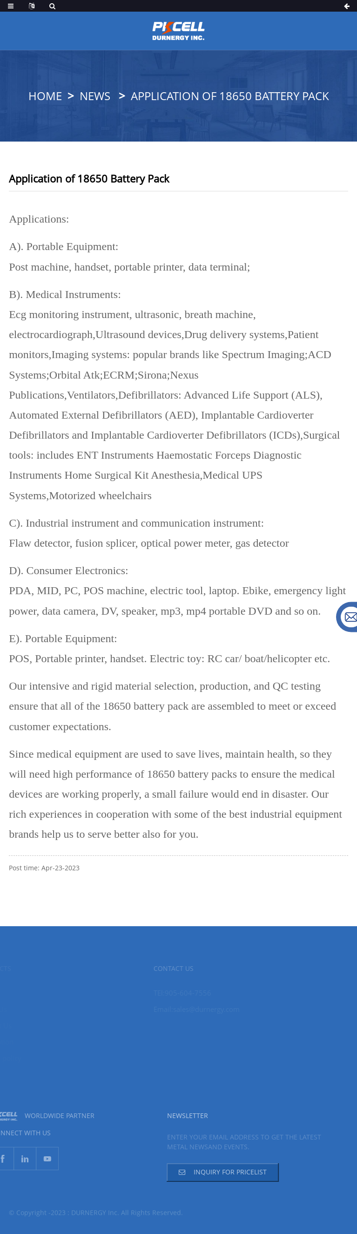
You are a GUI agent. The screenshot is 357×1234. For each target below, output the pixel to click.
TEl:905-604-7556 (174, 992)
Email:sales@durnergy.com (188, 1009)
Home (45, 95)
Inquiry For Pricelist (220, 1171)
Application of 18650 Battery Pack (230, 95)
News (95, 95)
